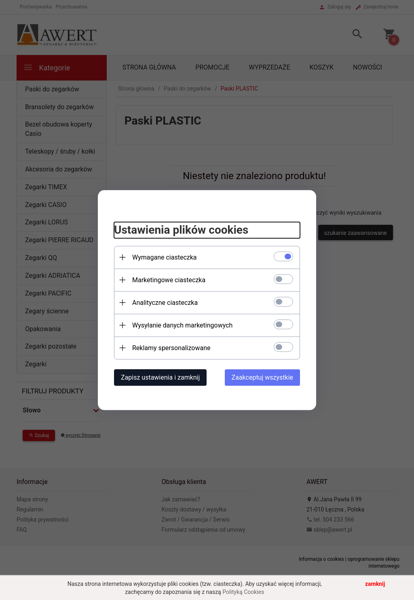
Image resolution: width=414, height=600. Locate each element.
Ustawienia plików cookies (181, 230)
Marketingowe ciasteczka (168, 280)
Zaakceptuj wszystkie (262, 377)
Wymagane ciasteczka (164, 257)
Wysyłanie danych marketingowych (182, 325)
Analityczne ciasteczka (165, 302)
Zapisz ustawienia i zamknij (160, 377)
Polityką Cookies (243, 592)
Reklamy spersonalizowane (171, 348)
